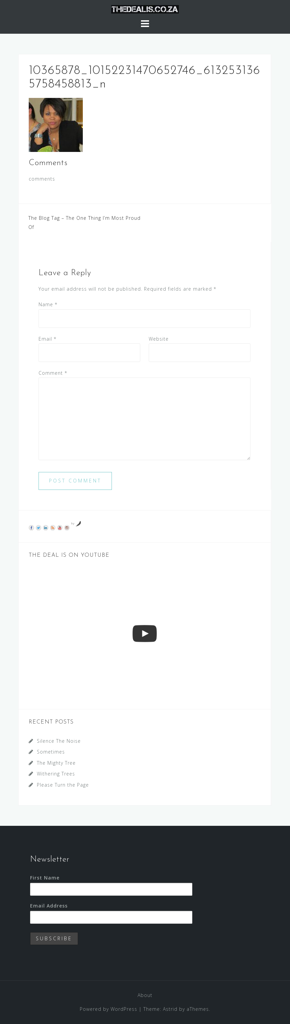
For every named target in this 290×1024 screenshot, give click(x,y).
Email (47, 339)
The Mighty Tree (56, 763)
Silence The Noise (59, 741)
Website (159, 339)
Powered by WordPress (108, 1009)
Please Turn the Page (63, 785)
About (145, 995)
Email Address (49, 905)
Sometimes (51, 752)
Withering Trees (56, 773)
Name (48, 304)
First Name (44, 877)
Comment (53, 373)
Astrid (170, 1009)
